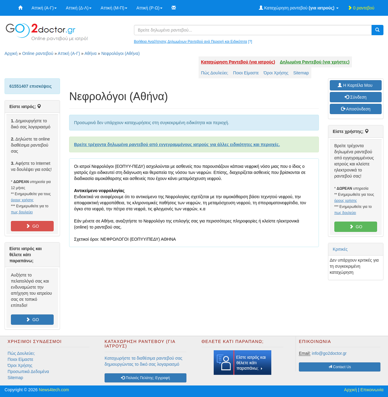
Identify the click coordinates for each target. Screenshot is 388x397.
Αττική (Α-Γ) (44, 7)
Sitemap (301, 72)
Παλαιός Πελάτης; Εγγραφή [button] (145, 378)
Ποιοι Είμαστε (246, 72)
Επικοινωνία (371, 389)
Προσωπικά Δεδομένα (28, 371)
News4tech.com (54, 389)
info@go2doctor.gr (329, 353)
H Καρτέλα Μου (355, 85)
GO (32, 226)
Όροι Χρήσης (276, 72)
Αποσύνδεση (355, 109)
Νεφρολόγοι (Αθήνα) (120, 53)
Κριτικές (340, 249)
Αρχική (11, 53)
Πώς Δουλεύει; (214, 72)
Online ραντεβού (37, 53)
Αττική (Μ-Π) (114, 7)
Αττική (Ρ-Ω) (149, 7)
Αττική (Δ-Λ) (79, 7)
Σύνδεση (355, 97)
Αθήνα (91, 53)
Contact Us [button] (339, 367)
